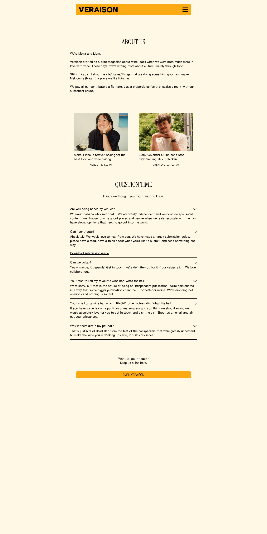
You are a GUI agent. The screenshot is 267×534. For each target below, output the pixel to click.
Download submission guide (89, 253)
